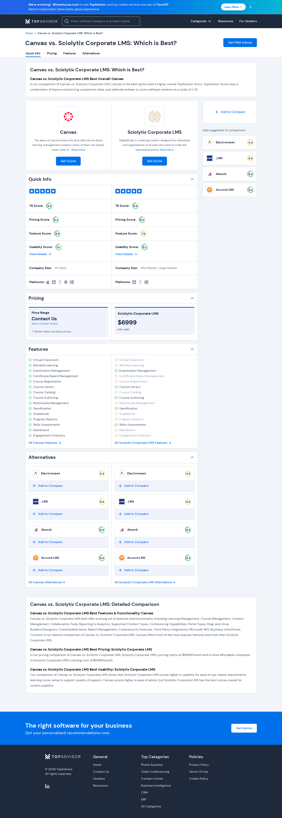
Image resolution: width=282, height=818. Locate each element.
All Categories (151, 806)
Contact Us (101, 772)
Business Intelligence (156, 786)
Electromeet (50, 473)
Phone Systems (152, 765)
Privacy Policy (199, 765)
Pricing (52, 53)
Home (97, 765)
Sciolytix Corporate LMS (155, 132)
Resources (100, 786)
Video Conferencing (155, 772)
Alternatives (91, 53)
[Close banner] (250, 7)
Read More (78, 149)
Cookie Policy (198, 779)
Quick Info (33, 53)
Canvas (68, 132)
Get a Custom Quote (45, 323)
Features (69, 53)
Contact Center (152, 779)
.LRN (44, 501)
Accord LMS (50, 558)
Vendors (99, 779)
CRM (144, 792)
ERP (143, 799)
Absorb (46, 530)
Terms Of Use (198, 772)
